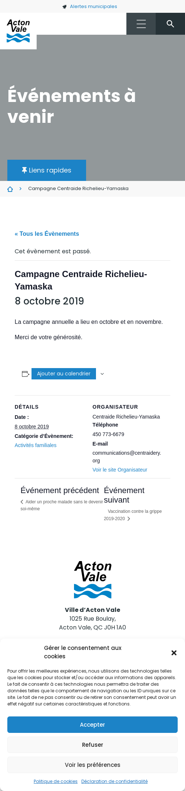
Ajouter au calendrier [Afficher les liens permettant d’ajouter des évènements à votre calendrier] (63, 373)
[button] (174, 652)
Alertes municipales (89, 6)
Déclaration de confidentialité (114, 781)
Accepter (92, 724)
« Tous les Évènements (47, 234)
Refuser (92, 745)
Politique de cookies (56, 781)
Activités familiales (35, 445)
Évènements (10, 189)
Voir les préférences (93, 765)
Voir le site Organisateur (120, 470)
